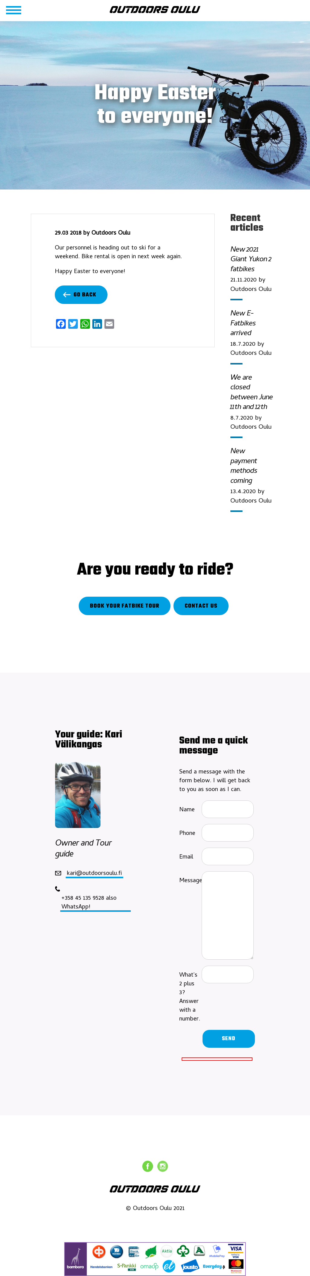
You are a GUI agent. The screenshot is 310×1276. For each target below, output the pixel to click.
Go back (79, 295)
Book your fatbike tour (124, 606)
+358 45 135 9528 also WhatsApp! (89, 903)
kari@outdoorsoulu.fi (94, 873)
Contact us (201, 606)
